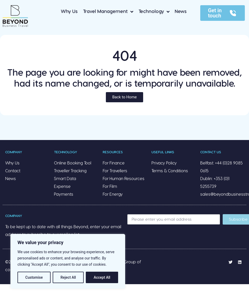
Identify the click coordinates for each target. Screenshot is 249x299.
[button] (124, 97)
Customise (34, 277)
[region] (67, 261)
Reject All (68, 277)
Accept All (102, 277)
